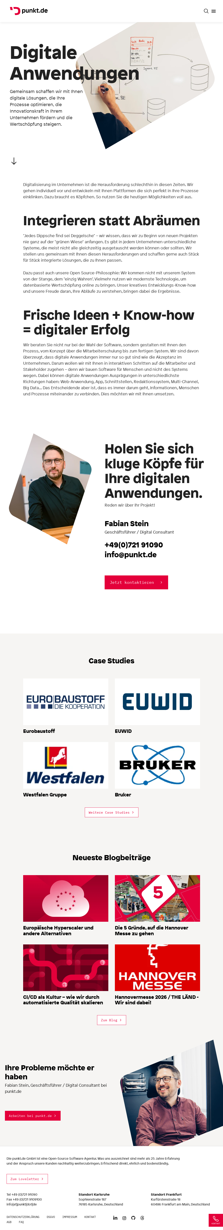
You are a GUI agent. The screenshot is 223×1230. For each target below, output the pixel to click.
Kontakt (90, 1217)
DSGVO (51, 1217)
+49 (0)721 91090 (24, 1194)
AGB (9, 1222)
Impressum (69, 1217)
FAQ (21, 1222)
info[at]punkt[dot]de (22, 1204)
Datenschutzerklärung (23, 1217)
